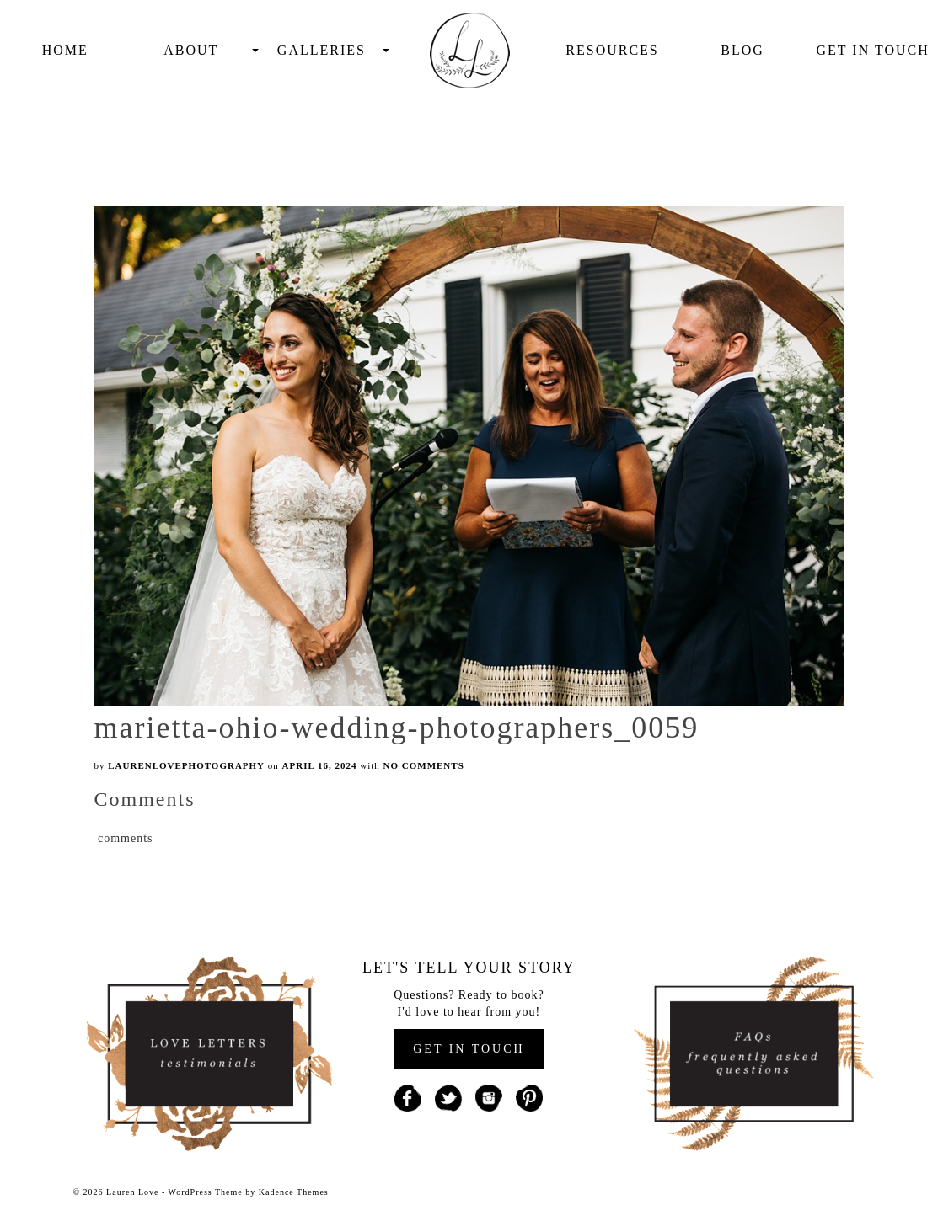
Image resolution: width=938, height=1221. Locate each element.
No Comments (423, 765)
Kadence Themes (294, 1192)
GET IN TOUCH (468, 1048)
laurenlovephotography (186, 765)
